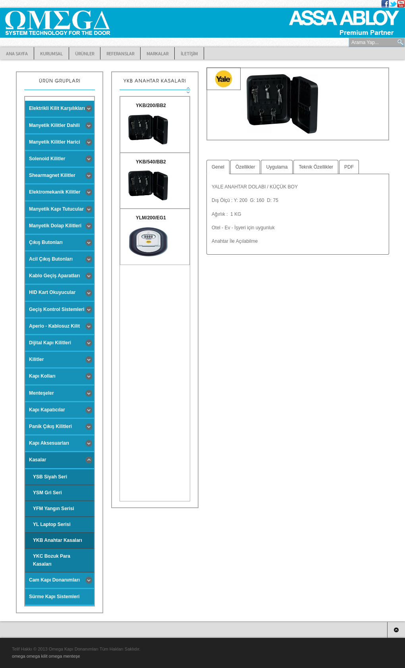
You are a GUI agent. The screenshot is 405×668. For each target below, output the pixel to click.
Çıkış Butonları (46, 242)
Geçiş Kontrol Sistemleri (56, 309)
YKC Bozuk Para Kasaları (51, 559)
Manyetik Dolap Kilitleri (55, 225)
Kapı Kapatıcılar (47, 410)
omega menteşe (64, 656)
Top (396, 630)
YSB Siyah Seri (50, 477)
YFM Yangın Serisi (53, 508)
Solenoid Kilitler (47, 158)
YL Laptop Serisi (51, 524)
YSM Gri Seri (47, 492)
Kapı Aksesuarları (49, 443)
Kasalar (37, 460)
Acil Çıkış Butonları (51, 259)
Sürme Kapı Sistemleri (54, 596)
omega (19, 656)
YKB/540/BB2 (151, 162)
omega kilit (38, 656)
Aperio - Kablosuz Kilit (54, 326)
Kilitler (36, 359)
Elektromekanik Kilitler (54, 192)
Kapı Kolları (42, 376)
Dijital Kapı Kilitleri (50, 343)
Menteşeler (41, 393)
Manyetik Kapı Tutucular (56, 209)
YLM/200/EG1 (151, 218)
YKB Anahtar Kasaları (57, 540)
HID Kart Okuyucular (52, 292)
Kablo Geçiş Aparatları (54, 275)
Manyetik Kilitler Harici (54, 142)
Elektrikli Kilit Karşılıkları (57, 108)
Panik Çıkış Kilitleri (50, 426)
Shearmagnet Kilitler (52, 175)
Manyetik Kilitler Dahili (54, 125)
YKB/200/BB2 (151, 105)
